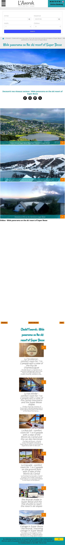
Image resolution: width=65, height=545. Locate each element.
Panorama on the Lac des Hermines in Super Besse (30, 217)
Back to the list (33, 322)
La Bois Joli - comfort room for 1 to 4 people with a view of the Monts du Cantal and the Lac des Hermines (31, 434)
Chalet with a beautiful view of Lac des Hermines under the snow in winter (30, 180)
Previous (4, 322)
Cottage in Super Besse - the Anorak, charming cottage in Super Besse (31, 528)
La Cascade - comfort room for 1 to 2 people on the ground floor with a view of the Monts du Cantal (31, 469)
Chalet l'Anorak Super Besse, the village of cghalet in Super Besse (30, 143)
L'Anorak (7, 38)
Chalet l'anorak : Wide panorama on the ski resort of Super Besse (32, 334)
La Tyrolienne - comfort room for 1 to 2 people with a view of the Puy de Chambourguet (31, 363)
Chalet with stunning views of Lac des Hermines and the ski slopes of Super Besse (36, 38)
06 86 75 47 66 (55, 1)
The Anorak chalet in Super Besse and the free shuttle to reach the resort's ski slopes (31, 502)
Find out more (43, 543)
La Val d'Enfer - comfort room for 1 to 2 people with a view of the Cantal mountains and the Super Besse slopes (31, 399)
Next (61, 322)
